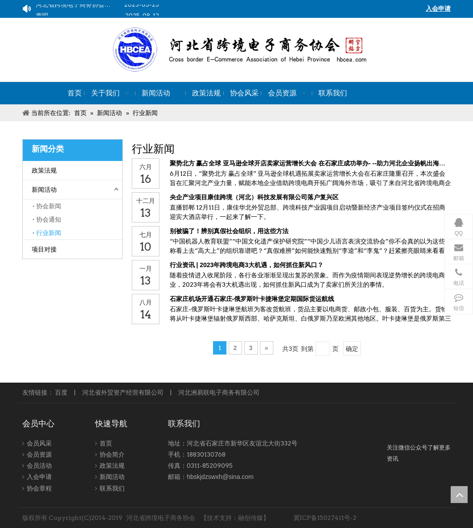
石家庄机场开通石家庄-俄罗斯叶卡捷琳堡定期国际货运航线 (252, 298)
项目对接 (44, 249)
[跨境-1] (418, 436)
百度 (61, 392)
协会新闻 (48, 206)
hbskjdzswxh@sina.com (220, 476)
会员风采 (39, 443)
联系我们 (112, 488)
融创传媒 (250, 517)
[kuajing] (270, 50)
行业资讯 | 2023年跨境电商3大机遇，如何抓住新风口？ (247, 264)
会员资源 (39, 454)
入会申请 (39, 476)
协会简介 (112, 454)
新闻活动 (44, 189)
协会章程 (39, 488)
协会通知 (48, 219)
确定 (352, 348)
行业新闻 (48, 232)
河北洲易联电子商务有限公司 (219, 392)
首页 (106, 443)
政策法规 (44, 170)
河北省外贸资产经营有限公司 (122, 392)
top (459, 494)
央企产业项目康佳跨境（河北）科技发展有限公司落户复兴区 (254, 197)
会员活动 (39, 465)
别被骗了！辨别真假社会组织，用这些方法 (229, 231)
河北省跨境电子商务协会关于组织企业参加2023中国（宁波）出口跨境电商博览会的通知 (97, 5)
